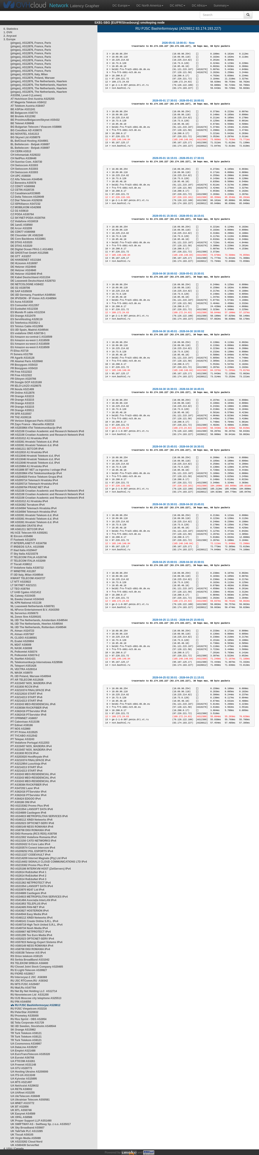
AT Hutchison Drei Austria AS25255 (33, 98)
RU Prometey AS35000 (25, 1015)
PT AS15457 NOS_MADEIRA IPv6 (31, 683)
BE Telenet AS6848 (22, 123)
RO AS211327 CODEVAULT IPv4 (30, 854)
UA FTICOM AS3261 (23, 1061)
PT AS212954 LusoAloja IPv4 (28, 763)
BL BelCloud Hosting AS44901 (29, 140)
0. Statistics (11, 28)
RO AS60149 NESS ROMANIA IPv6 (32, 826)
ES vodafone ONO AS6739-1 (28, 333)
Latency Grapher (74, 5)
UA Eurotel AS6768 (22, 1057)
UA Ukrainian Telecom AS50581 (30, 1099)
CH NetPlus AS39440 (23, 158)
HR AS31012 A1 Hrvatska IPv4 (29, 501)
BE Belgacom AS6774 (24, 112)
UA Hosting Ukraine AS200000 (29, 1071)
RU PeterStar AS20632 (24, 1012)
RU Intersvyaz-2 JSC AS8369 (29, 977)
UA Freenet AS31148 (23, 1064)
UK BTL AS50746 (21, 1110)
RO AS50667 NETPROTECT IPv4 (31, 931)
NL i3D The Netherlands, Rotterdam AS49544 (38, 627)
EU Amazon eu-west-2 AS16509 (30, 343)
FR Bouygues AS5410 (24, 364)
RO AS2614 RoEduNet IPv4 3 (28, 879)
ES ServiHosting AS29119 (26, 319)
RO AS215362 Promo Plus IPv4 (30, 865)
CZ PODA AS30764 (22, 214)
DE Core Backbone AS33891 (28, 238)
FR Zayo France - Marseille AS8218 (32, 424)
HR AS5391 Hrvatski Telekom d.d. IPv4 (34, 515)
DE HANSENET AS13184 (26, 259)
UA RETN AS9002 (21, 1089)
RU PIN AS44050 (21, 1001)
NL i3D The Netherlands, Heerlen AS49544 (37, 623)
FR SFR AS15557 (21, 413)
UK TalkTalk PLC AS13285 (27, 1131)
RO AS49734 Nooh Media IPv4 (29, 928)
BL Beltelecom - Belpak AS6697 (30, 144)
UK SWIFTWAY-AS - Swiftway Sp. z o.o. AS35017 (41, 1124)
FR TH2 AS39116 (21, 417)
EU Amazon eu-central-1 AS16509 (31, 336)
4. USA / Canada (14, 1148)
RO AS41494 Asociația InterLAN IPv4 (33, 900)
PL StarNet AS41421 (23, 658)
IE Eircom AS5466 (22, 536)
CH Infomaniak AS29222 (26, 154)
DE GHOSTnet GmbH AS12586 (29, 252)
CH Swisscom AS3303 (24, 165)
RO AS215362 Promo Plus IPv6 (30, 805)
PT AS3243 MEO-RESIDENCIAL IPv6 (33, 704)
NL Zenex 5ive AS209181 (26, 616)
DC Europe (121, 5)
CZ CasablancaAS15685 (25, 193)
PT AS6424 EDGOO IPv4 (26, 798)
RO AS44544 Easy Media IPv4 (29, 914)
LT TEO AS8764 (20, 588)
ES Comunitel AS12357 (25, 305)
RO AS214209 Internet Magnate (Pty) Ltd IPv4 (39, 858)
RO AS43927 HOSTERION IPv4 (30, 910)
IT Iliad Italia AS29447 (24, 550)
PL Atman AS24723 (22, 630)
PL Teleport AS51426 (23, 665)
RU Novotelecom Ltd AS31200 (30, 994)
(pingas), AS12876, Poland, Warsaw (33, 77)
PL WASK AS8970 (22, 672)
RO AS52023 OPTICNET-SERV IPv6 (32, 823)
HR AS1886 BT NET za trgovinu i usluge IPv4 (38, 469)
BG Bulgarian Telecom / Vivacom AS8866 (36, 126)
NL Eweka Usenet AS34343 (27, 599)
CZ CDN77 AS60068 (23, 186)
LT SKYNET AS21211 (24, 585)
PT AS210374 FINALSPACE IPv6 (30, 690)
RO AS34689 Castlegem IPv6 (28, 812)
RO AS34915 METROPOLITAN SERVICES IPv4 (39, 896)
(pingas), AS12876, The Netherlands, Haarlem (39, 81)
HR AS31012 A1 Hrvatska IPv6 (29, 438)
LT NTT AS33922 (21, 581)
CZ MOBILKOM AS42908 (26, 207)
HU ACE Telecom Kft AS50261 (29, 532)
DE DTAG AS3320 (21, 242)
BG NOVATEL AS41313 (25, 133)
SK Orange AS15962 (23, 1029)
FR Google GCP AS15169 (26, 382)
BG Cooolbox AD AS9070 (26, 130)
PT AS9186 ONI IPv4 (23, 802)
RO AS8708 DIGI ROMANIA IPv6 (30, 830)
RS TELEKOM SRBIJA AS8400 (29, 963)
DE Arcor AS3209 (21, 228)
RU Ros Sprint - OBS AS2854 (28, 1019)
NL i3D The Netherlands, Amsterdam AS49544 (39, 620)
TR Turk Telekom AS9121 (26, 1033)
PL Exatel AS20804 (22, 641)
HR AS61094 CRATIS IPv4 (26, 525)
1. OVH (8, 32)
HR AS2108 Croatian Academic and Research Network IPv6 (47, 431)
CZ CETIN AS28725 (22, 189)
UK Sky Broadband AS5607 (27, 1127)
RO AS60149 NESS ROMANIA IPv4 (32, 945)
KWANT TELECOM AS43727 (28, 578)
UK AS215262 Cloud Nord (26, 1141)
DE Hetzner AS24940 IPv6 (26, 273)
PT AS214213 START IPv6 (26, 697)
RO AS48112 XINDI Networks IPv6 (32, 819)
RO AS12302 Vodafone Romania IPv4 (33, 837)
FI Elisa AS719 (19, 350)
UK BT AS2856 (20, 1106)
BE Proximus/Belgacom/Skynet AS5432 (35, 119)
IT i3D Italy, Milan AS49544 (27, 574)
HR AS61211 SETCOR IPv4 (27, 529)
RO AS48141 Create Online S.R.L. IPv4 (34, 921)
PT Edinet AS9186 (22, 725)
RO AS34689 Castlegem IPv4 (28, 893)
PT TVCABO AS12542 (24, 735)
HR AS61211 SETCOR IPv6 (27, 448)
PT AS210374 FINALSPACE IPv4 (30, 760)
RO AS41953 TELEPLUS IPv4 (29, 903)
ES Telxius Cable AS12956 (27, 326)
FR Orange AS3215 (22, 396)
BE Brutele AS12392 (23, 116)
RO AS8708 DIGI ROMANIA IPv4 (30, 949)
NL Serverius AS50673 (24, 613)
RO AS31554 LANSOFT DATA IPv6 (32, 809)
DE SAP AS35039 (21, 291)
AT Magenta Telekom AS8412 (29, 102)
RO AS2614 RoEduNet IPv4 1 (28, 872)
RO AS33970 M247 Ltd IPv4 (27, 889)
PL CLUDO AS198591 (24, 637)
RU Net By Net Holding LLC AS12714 (34, 991)
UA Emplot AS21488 (23, 1050)
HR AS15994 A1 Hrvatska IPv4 (29, 466)
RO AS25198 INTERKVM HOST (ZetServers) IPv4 (41, 868)
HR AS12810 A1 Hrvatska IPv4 (29, 452)
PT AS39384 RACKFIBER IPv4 (29, 784)
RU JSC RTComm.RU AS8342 (29, 980)
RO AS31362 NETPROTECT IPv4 (31, 882)
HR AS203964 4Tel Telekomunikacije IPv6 (36, 427)
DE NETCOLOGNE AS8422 (27, 284)
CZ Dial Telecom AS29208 (26, 200)
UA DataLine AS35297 (24, 1047)
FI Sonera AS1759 (22, 354)
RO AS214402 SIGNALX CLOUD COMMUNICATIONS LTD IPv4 (49, 861)
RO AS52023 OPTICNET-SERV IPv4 (32, 938)
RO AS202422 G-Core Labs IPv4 (30, 844)
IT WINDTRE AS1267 (23, 571)
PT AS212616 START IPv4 (26, 693)
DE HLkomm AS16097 (24, 263)
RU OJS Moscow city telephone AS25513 (36, 998)
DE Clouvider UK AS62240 (27, 235)
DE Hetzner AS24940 (23, 266)
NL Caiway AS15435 (23, 595)
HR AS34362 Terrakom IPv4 (27, 504)
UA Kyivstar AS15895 (24, 1078)
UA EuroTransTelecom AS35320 (30, 1054)
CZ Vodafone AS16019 (24, 221)
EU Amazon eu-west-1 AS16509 (30, 340)
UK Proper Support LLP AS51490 (31, 1120)
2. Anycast (10, 35)
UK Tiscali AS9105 (22, 1134)
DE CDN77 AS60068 (23, 231)
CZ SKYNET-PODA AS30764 (28, 217)
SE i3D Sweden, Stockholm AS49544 (33, 1026)
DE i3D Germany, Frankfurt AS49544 (33, 294)
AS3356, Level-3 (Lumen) (26, 95)
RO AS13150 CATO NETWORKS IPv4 (33, 840)
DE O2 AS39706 (20, 287)
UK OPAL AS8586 (21, 1117)
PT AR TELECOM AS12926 (27, 679)
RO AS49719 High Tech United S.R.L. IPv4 (36, 924)
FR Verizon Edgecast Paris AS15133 (33, 420)
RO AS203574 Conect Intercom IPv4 (33, 847)
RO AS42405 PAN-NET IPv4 (27, 907)
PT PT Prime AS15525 (24, 732)
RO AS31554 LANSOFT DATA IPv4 (32, 886)
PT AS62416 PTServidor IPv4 (28, 791)
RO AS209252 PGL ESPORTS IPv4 (32, 851)
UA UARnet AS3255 (23, 1092)
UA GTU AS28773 (21, 1068)
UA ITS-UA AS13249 (23, 1075)
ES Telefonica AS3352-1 (25, 322)
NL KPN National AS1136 (26, 602)
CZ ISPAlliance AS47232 (26, 203)
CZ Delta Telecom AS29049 (27, 196)
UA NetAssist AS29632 (25, 1085)
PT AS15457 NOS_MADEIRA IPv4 (31, 746)
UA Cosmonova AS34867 (26, 1043)
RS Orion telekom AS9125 (27, 956)
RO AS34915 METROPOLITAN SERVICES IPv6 (39, 816)
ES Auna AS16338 (22, 301)
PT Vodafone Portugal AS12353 (30, 742)
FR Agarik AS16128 (22, 357)
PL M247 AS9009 (21, 644)
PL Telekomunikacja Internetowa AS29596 (37, 662)
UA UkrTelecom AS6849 (25, 1096)
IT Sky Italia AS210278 (24, 553)
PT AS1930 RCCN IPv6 (25, 686)
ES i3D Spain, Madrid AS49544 (29, 329)
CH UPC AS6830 (21, 175)
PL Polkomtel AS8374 (24, 651)
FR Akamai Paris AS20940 (27, 361)
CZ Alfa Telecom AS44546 (26, 179)
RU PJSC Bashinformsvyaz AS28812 (37, 1005)
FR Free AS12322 (21, 371)
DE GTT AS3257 (21, 256)
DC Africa (199, 5)
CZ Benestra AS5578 (23, 182)
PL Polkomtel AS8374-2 (25, 655)
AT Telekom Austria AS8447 (28, 105)
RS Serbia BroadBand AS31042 (30, 959)
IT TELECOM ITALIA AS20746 (29, 557)
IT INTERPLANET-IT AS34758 (29, 543)
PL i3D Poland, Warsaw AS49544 (31, 676)
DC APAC (177, 5)
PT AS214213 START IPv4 (26, 767)
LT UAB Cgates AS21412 (26, 592)
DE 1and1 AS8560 (22, 224)
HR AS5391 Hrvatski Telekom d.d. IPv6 (34, 441)
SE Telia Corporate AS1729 (27, 1022)
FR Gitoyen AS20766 (23, 378)
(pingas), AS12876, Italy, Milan (29, 74)
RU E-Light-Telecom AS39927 (29, 970)
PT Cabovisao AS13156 (25, 721)
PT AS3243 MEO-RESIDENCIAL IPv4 (33, 774)
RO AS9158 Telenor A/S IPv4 (28, 952)
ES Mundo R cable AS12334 (28, 312)
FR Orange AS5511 (22, 410)
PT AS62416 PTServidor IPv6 (28, 711)
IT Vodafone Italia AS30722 (27, 567)
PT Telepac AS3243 (22, 739)
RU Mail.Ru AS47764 (23, 987)
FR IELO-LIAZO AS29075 (26, 385)
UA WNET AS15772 (22, 1103)
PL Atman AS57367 (22, 634)
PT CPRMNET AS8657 (24, 718)
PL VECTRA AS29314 (24, 669)
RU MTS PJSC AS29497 (25, 984)
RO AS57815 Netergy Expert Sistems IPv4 (36, 942)
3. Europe (10, 39)
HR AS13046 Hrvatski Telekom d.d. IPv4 (35, 455)
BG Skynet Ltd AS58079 (25, 137)
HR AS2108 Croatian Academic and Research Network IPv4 (47, 490)
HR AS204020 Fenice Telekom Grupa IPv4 (36, 476)
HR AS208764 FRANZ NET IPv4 (30, 487)
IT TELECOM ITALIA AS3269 (28, 560)
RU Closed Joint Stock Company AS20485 (37, 966)
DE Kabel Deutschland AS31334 (30, 277)
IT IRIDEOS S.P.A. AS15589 (27, 546)
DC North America (149, 5)
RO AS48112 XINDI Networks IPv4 (32, 917)
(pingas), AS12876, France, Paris (31, 42)
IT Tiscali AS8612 (21, 564)
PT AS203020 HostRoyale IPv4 (29, 756)
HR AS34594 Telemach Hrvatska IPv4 (33, 508)
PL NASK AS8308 (21, 648)
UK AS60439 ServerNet (25, 1145)
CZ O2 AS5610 (19, 210)
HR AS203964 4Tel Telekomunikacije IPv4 (36, 473)
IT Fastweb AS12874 (23, 539)
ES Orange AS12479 (23, 315)
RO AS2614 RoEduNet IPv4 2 (28, 875)
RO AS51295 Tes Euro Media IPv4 (31, 935)
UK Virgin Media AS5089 (26, 1138)
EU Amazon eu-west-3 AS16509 (30, 347)
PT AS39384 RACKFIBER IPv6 (29, 707)
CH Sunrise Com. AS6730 (26, 161)
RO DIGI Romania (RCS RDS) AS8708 (34, 833)
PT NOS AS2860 (20, 728)
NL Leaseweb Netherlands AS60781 (33, 606)
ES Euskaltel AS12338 (24, 308)
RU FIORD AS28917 (23, 973)
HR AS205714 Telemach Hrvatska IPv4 (34, 480)
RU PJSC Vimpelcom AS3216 (29, 1008)
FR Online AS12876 (23, 392)
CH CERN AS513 (21, 151)
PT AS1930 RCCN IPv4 (25, 753)
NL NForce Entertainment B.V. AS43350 (35, 609)
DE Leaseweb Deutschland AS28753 (33, 280)
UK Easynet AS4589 (23, 1113)
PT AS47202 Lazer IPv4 (25, 788)
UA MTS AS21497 (21, 1082)
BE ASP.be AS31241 (23, 109)
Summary (221, 5)
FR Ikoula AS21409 (22, 389)
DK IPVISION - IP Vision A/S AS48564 (33, 298)
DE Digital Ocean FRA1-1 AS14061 (32, 249)
